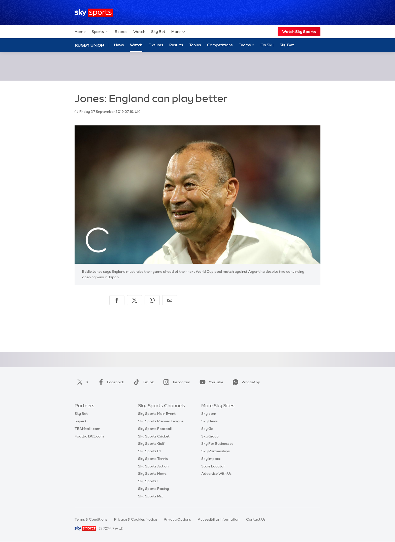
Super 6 (81, 421)
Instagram (175, 382)
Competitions (220, 45)
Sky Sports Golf (151, 443)
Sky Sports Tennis (153, 458)
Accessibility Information (218, 519)
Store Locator (213, 466)
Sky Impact (210, 458)
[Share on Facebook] (116, 300)
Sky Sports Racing (153, 488)
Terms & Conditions (91, 519)
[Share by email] (169, 300)
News (119, 45)
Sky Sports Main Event (157, 413)
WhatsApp (245, 382)
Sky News (209, 421)
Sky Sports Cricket (154, 436)
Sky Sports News (152, 473)
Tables (195, 45)
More (178, 32)
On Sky (267, 45)
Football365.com (89, 436)
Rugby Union (89, 45)
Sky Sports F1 (149, 451)
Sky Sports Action (153, 466)
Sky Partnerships (215, 451)
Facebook (110, 382)
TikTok (142, 382)
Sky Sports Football (155, 428)
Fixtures (155, 45)
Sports (100, 32)
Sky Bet (158, 31)
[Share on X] (134, 300)
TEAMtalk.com (87, 428)
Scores (121, 31)
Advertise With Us (216, 473)
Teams (246, 45)
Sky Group (210, 436)
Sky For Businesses (217, 443)
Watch (139, 31)
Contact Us (256, 519)
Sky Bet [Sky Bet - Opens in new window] (287, 45)
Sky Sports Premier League (160, 421)
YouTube (210, 382)
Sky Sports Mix (150, 496)
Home (80, 31)
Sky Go (207, 428)
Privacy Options (177, 519)
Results (176, 45)
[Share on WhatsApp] (152, 300)
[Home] (94, 13)
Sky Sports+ (148, 481)
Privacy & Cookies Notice (135, 519)
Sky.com (208, 413)
